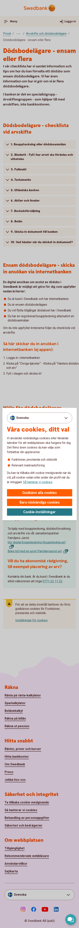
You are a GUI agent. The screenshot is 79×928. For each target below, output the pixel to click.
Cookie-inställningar (39, 512)
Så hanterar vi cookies (37, 482)
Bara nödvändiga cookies (40, 502)
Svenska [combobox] (22, 418)
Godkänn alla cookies (39, 492)
